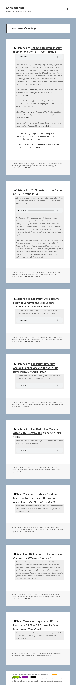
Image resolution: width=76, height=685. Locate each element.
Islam (21, 470)
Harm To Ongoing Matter (46, 47)
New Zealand (36, 339)
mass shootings (27, 166)
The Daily (56, 339)
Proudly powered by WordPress (23, 675)
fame (25, 274)
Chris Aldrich (15, 8)
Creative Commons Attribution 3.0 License (48, 681)
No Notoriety (39, 190)
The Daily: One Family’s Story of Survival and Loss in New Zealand (36, 302)
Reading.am (54, 597)
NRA (34, 166)
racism (43, 339)
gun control (17, 404)
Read (13, 529)
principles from (47, 675)
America (22, 597)
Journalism (52, 272)
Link (14, 527)
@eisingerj (32, 112)
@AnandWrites (38, 101)
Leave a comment (35, 168)
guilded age (17, 166)
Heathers (39, 529)
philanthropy (50, 166)
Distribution (56, 527)
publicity (51, 274)
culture (28, 597)
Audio (15, 164)
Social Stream (57, 164)
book (25, 167)
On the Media (40, 166)
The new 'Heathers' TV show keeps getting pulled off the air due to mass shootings (36, 498)
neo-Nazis (28, 339)
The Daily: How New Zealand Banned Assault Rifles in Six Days (35, 367)
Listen (27, 95)
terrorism (49, 339)
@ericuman (32, 90)
